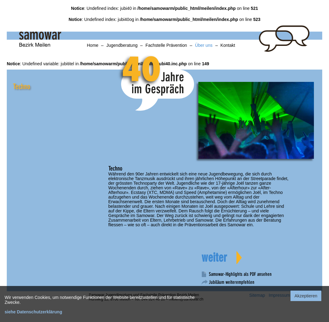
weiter (214, 257)
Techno (21, 86)
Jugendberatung (121, 45)
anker (8, 80)
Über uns (204, 45)
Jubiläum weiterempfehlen (231, 282)
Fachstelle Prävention (166, 45)
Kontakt (228, 45)
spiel (165, 57)
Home (92, 45)
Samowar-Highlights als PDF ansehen (240, 274)
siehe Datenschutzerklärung (33, 311)
